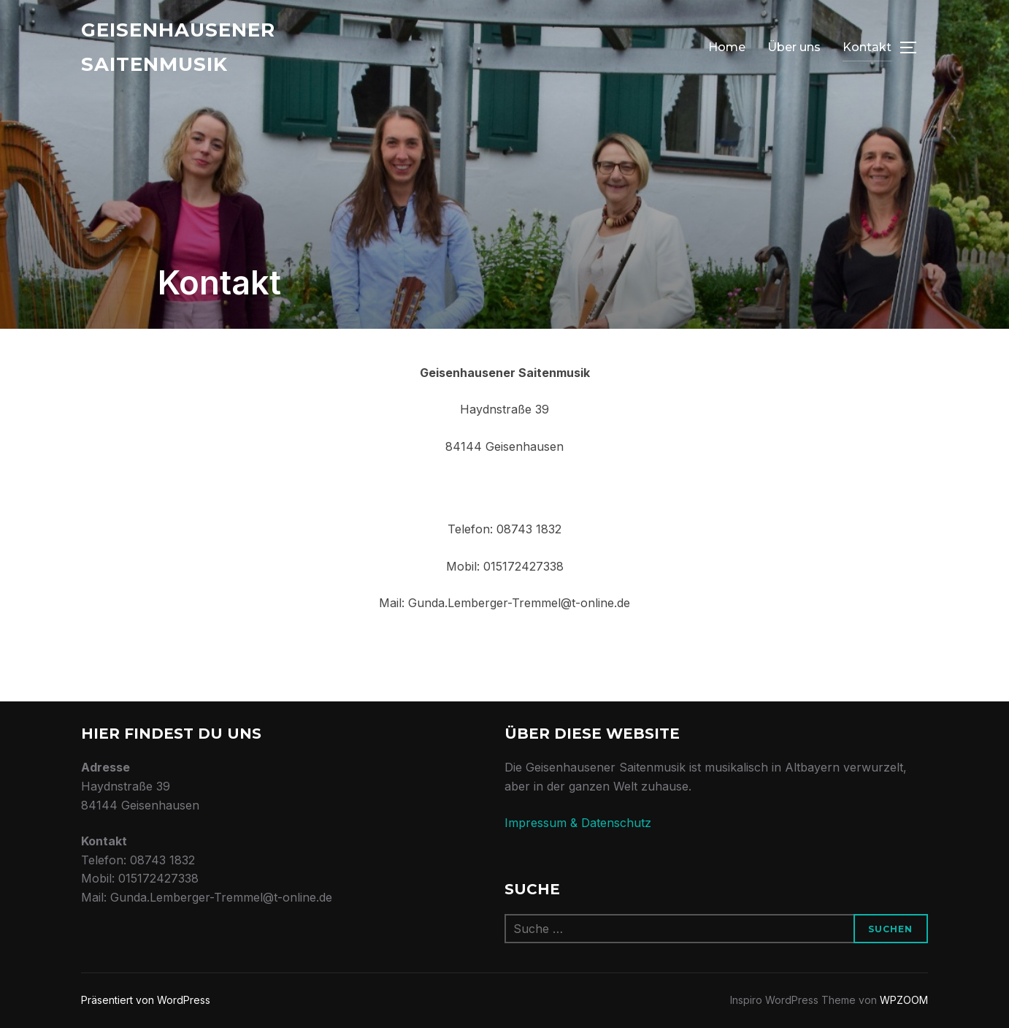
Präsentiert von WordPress (145, 1000)
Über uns (794, 47)
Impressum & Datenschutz (577, 822)
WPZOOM (904, 1000)
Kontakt (867, 47)
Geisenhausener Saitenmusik (178, 47)
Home (726, 47)
